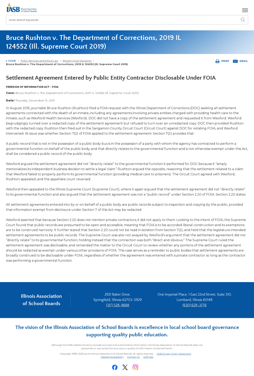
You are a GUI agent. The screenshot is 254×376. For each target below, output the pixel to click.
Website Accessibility (112, 356)
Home (12, 60)
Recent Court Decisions (77, 60)
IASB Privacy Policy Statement (174, 353)
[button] (245, 10)
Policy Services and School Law (39, 60)
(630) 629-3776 (195, 305)
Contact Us (133, 356)
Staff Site (148, 357)
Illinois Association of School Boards (41, 299)
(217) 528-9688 (117, 305)
